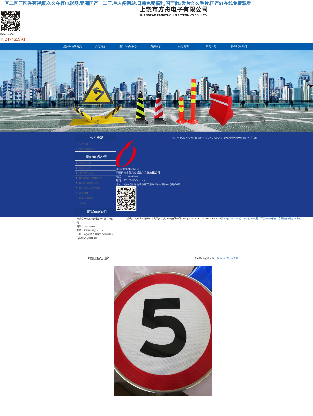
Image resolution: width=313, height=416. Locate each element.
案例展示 (155, 46)
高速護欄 (83, 193)
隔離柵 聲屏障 (86, 198)
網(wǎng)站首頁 (72, 46)
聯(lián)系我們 (239, 46)
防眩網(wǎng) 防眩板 (89, 188)
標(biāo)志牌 (85, 163)
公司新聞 (183, 46)
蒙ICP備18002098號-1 (232, 218)
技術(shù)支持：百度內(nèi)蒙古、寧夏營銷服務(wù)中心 (272, 218)
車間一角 (211, 46)
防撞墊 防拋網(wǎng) (89, 183)
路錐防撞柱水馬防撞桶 (90, 178)
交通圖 (82, 203)
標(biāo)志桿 (85, 168)
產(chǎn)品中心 (128, 46)
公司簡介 (100, 46)
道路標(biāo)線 (86, 173)
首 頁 (219, 258)
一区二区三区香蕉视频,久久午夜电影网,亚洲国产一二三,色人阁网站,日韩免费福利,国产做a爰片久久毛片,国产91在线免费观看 (125, 3)
